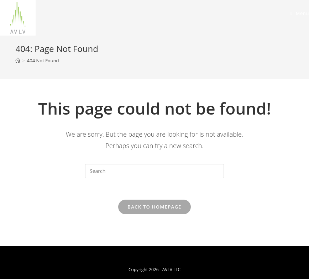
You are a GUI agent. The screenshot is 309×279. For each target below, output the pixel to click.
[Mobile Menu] (299, 13)
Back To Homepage (154, 207)
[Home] (17, 60)
